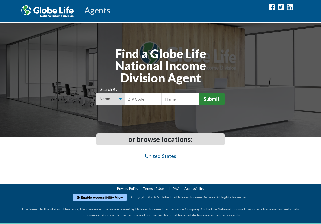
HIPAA (174, 188)
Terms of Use (153, 188)
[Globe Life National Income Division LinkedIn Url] (290, 8)
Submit (212, 99)
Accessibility (194, 188)
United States (160, 156)
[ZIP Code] (143, 99)
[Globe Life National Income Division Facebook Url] (272, 8)
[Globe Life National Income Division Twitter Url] (281, 8)
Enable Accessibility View (100, 197)
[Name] (180, 99)
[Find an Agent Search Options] (110, 99)
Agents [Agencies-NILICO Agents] (97, 10)
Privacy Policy (127, 188)
